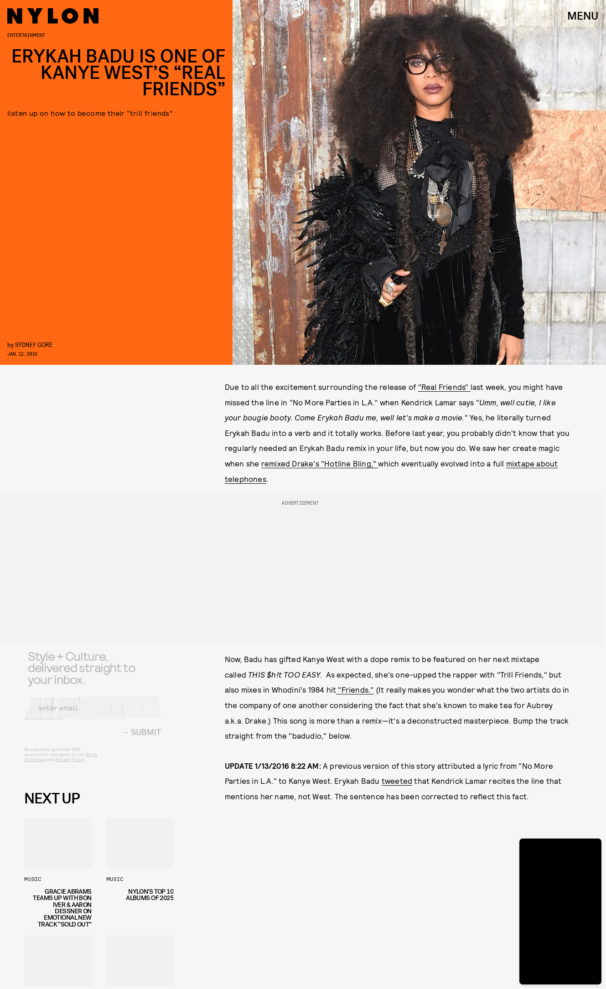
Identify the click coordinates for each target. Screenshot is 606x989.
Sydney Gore (33, 344)
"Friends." (354, 689)
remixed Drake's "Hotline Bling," (319, 463)
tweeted (397, 780)
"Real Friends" (444, 386)
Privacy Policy (70, 766)
